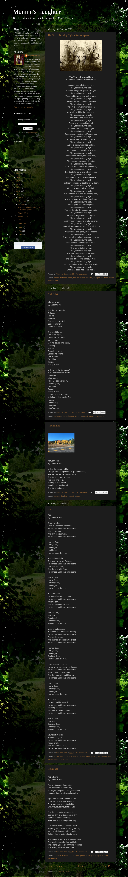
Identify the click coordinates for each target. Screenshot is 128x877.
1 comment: (81, 412)
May (20, 231)
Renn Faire (53, 769)
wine (66, 759)
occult (85, 416)
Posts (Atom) (64, 872)
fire (74, 278)
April (20, 234)
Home (81, 866)
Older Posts (107, 866)
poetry (91, 416)
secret (97, 416)
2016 (18, 177)
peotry (111, 278)
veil (56, 281)
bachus (65, 855)
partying (98, 855)
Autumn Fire (54, 425)
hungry (71, 416)
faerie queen (80, 855)
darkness (63, 278)
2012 (18, 191)
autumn (57, 496)
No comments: (82, 274)
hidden (65, 416)
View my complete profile (23, 107)
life (94, 278)
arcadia (62, 756)
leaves (66, 496)
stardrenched (59, 759)
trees (78, 496)
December (22, 197)
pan (109, 756)
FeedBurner (32, 133)
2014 (18, 184)
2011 (18, 194)
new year (104, 278)
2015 (18, 181)
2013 (18, 188)
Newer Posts (55, 866)
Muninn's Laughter (37, 11)
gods (93, 756)
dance (56, 278)
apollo (56, 756)
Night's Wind (54, 294)
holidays (89, 278)
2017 (18, 174)
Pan (49, 509)
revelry (105, 855)
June (20, 228)
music (88, 855)
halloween (81, 278)
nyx (80, 416)
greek (98, 756)
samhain (51, 281)
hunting (104, 756)
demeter (82, 756)
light (98, 278)
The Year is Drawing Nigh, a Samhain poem (68, 35)
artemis (69, 756)
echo (88, 756)
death (70, 278)
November (22, 201)
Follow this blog (28, 247)
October (21, 204)
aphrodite (57, 855)
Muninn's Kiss (34, 56)
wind (102, 416)
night (76, 416)
